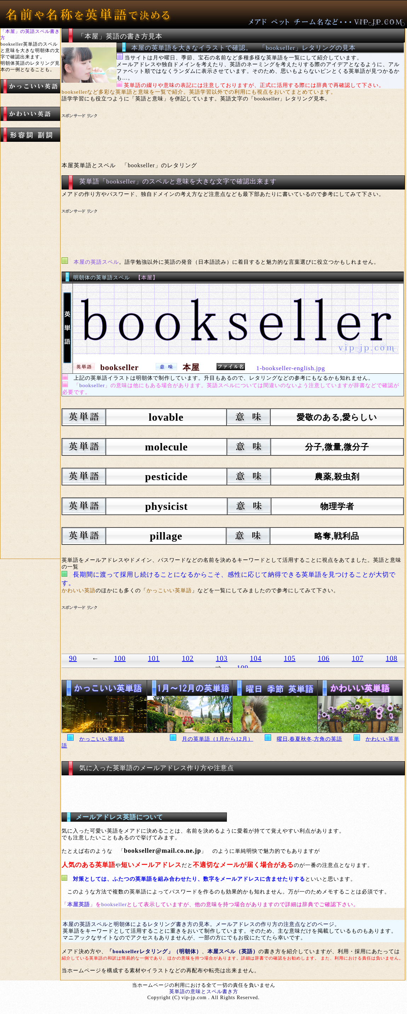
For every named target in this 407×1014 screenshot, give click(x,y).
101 (154, 658)
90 (73, 658)
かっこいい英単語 (102, 739)
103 (222, 658)
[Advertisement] (194, 129)
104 (256, 658)
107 (357, 658)
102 (188, 658)
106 (323, 658)
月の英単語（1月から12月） (217, 739)
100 (120, 658)
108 (391, 658)
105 (290, 658)
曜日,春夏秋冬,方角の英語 (310, 739)
